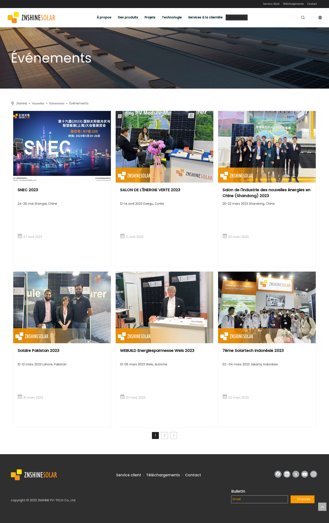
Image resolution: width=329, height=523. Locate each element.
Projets (150, 17)
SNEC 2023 (28, 190)
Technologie (172, 17)
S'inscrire (303, 499)
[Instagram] (313, 474)
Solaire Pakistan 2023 (38, 350)
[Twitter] (295, 474)
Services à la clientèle (205, 17)
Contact (312, 4)
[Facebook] (278, 474)
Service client (271, 4)
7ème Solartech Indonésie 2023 (253, 350)
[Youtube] (304, 474)
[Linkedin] (286, 474)
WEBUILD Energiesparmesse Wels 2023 (157, 350)
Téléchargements (293, 4)
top (322, 507)
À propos (104, 17)
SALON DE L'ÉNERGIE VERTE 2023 (150, 190)
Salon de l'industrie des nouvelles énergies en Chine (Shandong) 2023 (266, 192)
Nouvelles (236, 17)
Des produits (128, 17)
